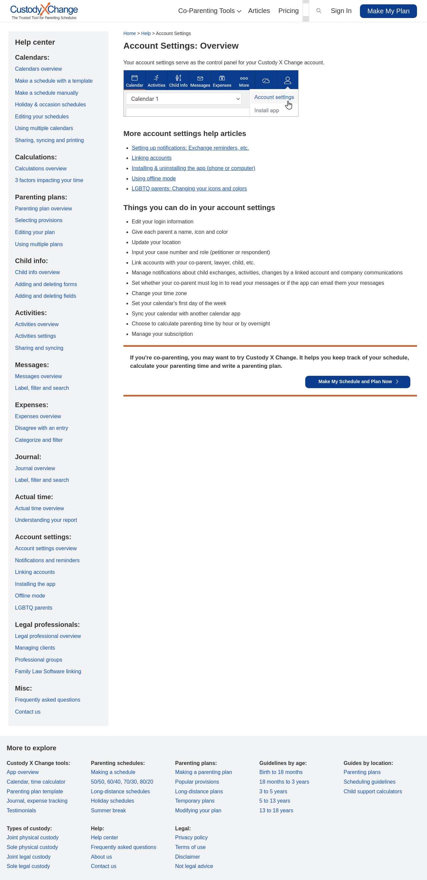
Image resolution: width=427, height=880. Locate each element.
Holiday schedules (112, 801)
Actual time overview (39, 508)
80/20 (146, 782)
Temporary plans (195, 801)
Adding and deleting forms (46, 284)
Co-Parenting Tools (209, 10)
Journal (15, 801)
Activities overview (37, 324)
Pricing (289, 10)
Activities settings (35, 336)
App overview (23, 772)
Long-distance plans (199, 791)
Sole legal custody (28, 866)
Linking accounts (151, 158)
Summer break (108, 810)
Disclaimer (187, 857)
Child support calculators (373, 791)
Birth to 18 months (281, 772)
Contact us (27, 712)
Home (129, 33)
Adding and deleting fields (45, 296)
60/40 (113, 782)
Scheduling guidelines (370, 782)
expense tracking (47, 801)
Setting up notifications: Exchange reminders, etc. (190, 148)
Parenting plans (362, 772)
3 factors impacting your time (49, 180)
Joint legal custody (29, 857)
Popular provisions (197, 782)
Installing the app (35, 584)
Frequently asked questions (47, 700)
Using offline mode (154, 178)
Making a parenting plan (203, 772)
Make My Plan (388, 11)
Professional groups (38, 660)
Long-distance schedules (120, 791)
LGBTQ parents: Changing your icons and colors (189, 188)
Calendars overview (38, 69)
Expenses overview (38, 416)
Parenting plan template (35, 791)
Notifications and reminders (47, 560)
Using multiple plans (39, 244)
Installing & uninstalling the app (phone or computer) (193, 168)
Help (146, 33)
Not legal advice (194, 866)
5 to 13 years (275, 801)
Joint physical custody (33, 837)
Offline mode (30, 596)
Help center (104, 837)
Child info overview (37, 272)
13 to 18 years (276, 810)
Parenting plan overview (43, 208)
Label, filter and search (42, 388)
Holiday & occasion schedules (50, 104)
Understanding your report (46, 520)
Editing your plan (35, 232)
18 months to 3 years (284, 782)
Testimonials (21, 810)
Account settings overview (46, 548)
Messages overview (38, 376)
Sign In (341, 10)
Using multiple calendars (44, 128)
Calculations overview (41, 168)
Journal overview (35, 468)
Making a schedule (113, 772)
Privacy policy (191, 837)
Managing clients (35, 648)
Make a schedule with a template (54, 81)
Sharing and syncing (39, 348)
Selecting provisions (38, 220)
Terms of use (190, 847)
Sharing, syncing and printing (49, 140)
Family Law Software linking (48, 671)
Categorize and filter (39, 440)
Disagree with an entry (41, 428)
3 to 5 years (274, 791)
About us (101, 857)
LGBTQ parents (33, 608)
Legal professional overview (48, 636)
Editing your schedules (42, 116)
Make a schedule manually (46, 93)
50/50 (97, 782)
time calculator (48, 782)
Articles (259, 10)
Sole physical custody (32, 847)
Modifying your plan (198, 810)
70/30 (130, 782)
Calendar (17, 782)
